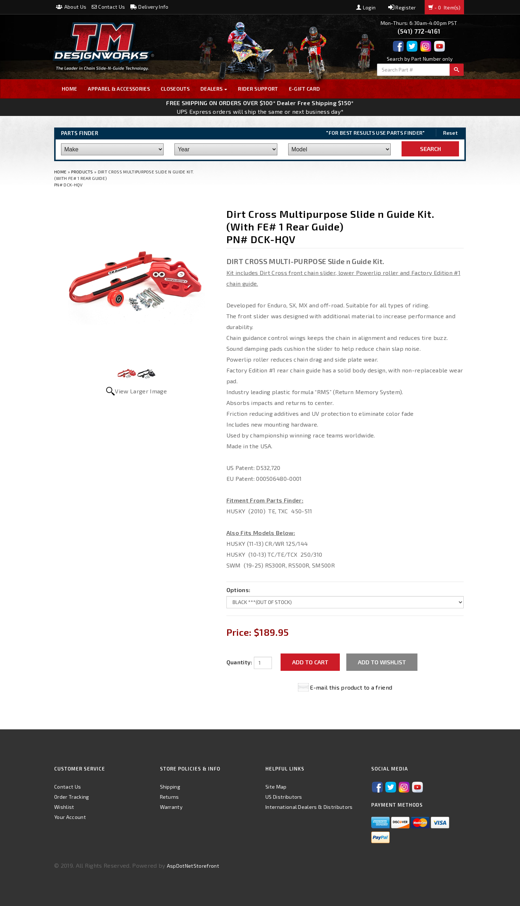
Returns (169, 797)
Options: (238, 589)
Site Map (276, 787)
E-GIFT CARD (304, 89)
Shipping (170, 787)
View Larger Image (140, 391)
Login (366, 7)
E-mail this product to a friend (351, 687)
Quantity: (239, 662)
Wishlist (64, 807)
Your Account (70, 817)
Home (69, 89)
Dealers (214, 89)
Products (82, 171)
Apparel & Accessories (119, 89)
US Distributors (283, 797)
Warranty (171, 807)
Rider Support (258, 89)
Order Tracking (71, 797)
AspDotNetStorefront (193, 866)
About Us (71, 7)
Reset (450, 133)
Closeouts (175, 89)
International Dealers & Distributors (309, 807)
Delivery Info (149, 7)
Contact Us (108, 7)
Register (402, 7)
